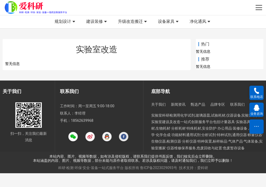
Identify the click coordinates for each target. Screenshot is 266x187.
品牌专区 (217, 104)
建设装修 (97, 22)
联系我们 (237, 104)
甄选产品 (198, 104)
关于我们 (158, 104)
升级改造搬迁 (133, 22)
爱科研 (202, 168)
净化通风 (200, 22)
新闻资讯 (178, 104)
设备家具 (169, 22)
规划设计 (65, 22)
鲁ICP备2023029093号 (158, 168)
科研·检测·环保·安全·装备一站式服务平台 (91, 168)
